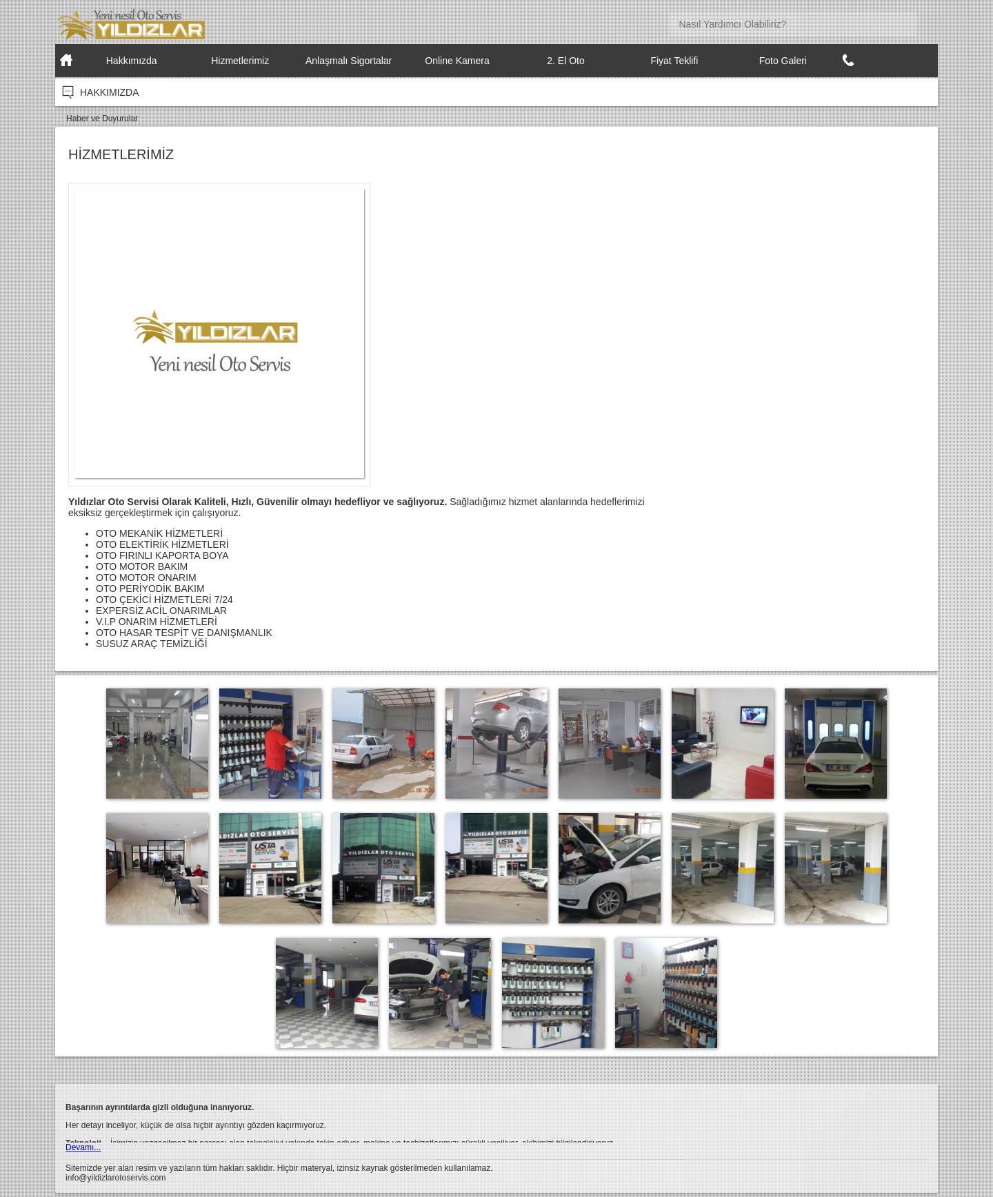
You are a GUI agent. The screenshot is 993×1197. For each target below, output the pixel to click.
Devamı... (83, 1147)
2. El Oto (565, 60)
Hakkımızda (131, 60)
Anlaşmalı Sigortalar (348, 60)
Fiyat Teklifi (674, 60)
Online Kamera (457, 60)
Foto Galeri (783, 60)
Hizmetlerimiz (240, 60)
